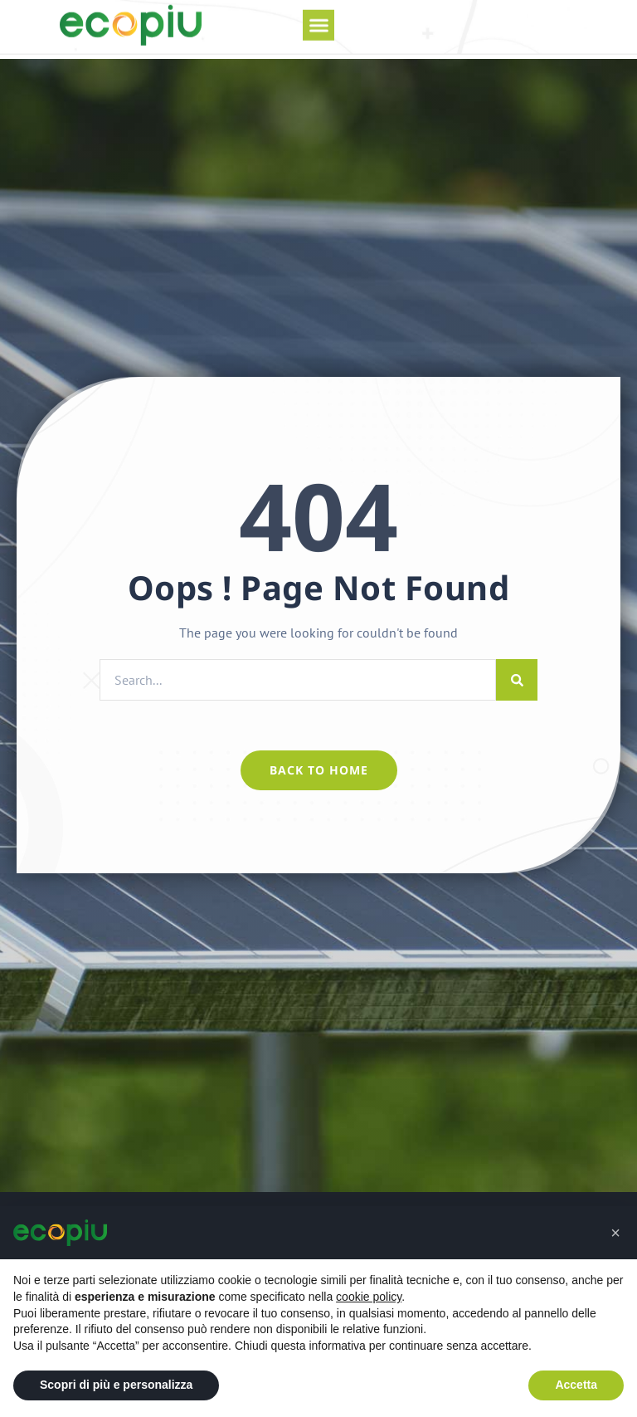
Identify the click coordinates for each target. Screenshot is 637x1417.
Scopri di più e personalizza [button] (116, 1384)
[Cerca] (516, 680)
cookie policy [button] (368, 1296)
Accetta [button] (576, 1384)
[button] (318, 16)
